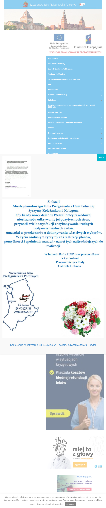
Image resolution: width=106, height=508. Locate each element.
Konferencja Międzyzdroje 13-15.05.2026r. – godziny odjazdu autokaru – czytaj (53, 345)
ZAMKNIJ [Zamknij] (101, 157)
